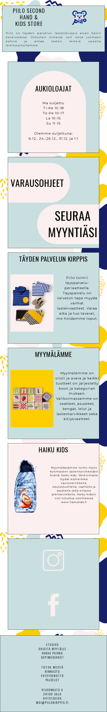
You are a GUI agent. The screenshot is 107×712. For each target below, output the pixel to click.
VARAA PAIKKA (52, 653)
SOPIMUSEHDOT (52, 657)
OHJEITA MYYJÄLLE (52, 649)
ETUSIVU (52, 645)
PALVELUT (53, 680)
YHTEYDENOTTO (52, 676)
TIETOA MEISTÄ (52, 667)
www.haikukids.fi (74, 502)
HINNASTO (52, 671)
